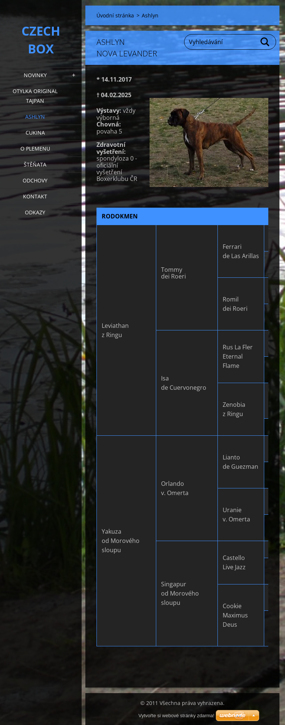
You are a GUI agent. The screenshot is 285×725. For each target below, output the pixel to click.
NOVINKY (35, 75)
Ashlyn (35, 116)
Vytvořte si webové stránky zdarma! (176, 715)
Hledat (265, 41)
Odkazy (35, 212)
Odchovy (35, 180)
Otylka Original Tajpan (35, 96)
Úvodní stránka (115, 15)
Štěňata (35, 164)
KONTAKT (35, 196)
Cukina (35, 132)
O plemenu (35, 148)
